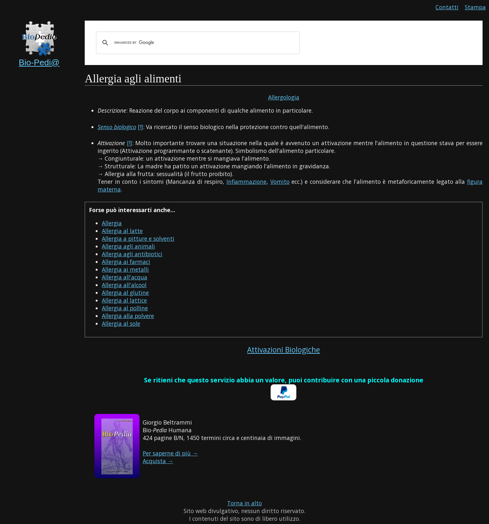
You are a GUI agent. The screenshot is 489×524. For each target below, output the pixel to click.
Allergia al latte (122, 231)
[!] (140, 127)
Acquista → (158, 461)
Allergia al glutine (125, 292)
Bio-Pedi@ (39, 62)
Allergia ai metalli (125, 269)
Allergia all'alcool (124, 285)
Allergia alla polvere (128, 316)
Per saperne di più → (170, 453)
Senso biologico (117, 127)
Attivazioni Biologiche (283, 350)
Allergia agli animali (128, 246)
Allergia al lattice (124, 300)
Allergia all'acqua (124, 277)
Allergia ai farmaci (126, 262)
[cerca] (196, 43)
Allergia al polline (125, 308)
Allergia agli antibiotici (132, 254)
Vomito (280, 181)
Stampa (475, 7)
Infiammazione (246, 181)
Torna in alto (244, 503)
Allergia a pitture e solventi (138, 238)
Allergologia (283, 97)
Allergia (112, 223)
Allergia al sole (121, 323)
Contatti (447, 7)
